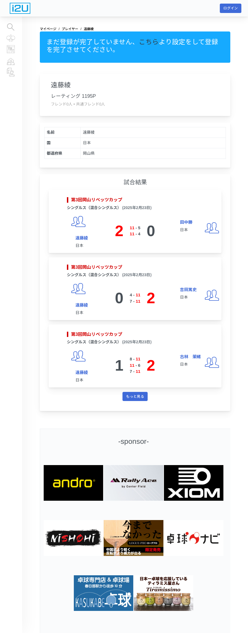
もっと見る (135, 396)
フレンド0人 (61, 104)
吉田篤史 (188, 289)
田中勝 (186, 222)
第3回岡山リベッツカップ (96, 199)
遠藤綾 (81, 238)
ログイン (230, 8)
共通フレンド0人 (90, 104)
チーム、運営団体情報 (11, 72)
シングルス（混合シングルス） (94, 207)
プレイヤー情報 (11, 61)
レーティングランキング (11, 49)
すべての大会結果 (11, 38)
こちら (149, 42)
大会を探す (11, 27)
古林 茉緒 (190, 356)
